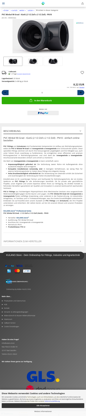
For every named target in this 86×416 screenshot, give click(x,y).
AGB (5, 304)
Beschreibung (12, 131)
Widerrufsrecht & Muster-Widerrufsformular (19, 315)
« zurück (14, 10)
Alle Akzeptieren (43, 405)
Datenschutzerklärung (52, 401)
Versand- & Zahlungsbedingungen (16, 312)
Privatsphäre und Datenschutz (15, 301)
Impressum (8, 319)
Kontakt (7, 308)
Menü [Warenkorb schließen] (3, 3)
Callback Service (9, 323)
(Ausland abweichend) (23, 74)
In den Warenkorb (40, 100)
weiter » (22, 10)
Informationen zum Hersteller (22, 241)
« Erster (6, 10)
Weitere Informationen (43, 411)
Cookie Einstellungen (11, 326)
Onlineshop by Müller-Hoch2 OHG (18, 289)
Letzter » (31, 10)
